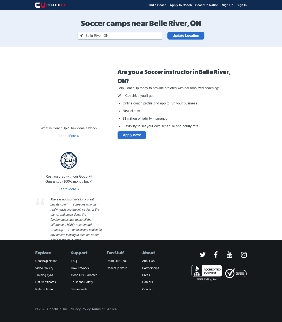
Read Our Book (117, 261)
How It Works (80, 268)
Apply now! (132, 135)
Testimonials (79, 289)
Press (146, 275)
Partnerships (150, 268)
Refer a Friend (45, 289)
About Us (148, 261)
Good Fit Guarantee (84, 275)
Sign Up (227, 5)
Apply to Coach (181, 5)
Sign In (242, 5)
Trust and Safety (82, 282)
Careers (147, 282)
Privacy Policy (80, 309)
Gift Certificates (45, 282)
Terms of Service (104, 309)
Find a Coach (157, 5)
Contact (147, 289)
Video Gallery (44, 268)
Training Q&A (44, 275)
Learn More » (69, 136)
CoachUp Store (117, 268)
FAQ (74, 261)
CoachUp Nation (207, 5)
